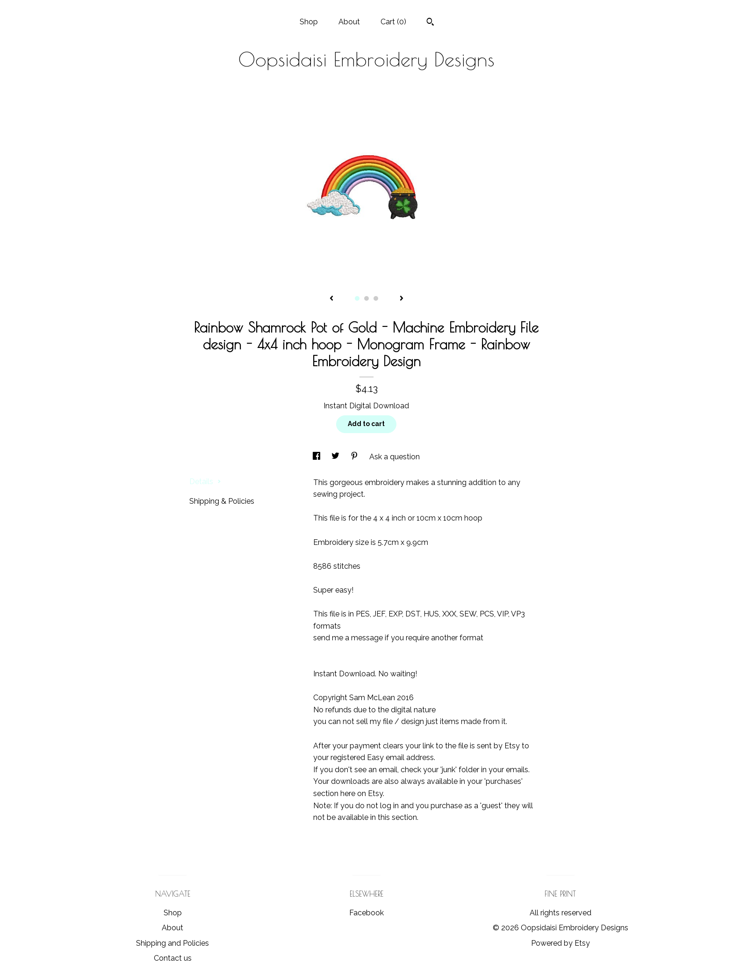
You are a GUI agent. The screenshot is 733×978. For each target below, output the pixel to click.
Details (205, 481)
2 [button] (366, 298)
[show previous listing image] (331, 299)
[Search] (430, 23)
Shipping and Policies (172, 943)
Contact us (173, 958)
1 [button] (357, 298)
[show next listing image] (401, 299)
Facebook (366, 912)
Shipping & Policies (221, 501)
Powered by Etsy (560, 943)
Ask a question (394, 456)
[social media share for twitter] (336, 456)
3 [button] (376, 298)
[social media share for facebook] (317, 456)
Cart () (393, 21)
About (349, 21)
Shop (309, 21)
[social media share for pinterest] (355, 456)
